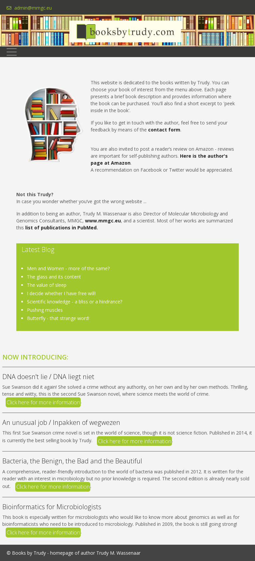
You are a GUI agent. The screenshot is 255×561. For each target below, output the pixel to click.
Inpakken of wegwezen (86, 422)
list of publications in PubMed (61, 227)
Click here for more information (43, 402)
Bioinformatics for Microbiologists (51, 506)
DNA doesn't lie (25, 376)
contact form (164, 129)
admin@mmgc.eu (33, 8)
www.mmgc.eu (103, 220)
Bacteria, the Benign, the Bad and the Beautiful (72, 460)
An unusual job (24, 422)
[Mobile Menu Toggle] (12, 52)
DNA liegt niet (73, 376)
